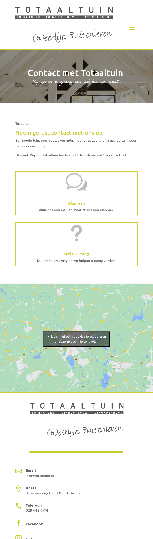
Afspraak (76, 202)
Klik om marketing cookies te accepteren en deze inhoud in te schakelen (76, 339)
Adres (31, 487)
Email (31, 470)
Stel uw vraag (76, 253)
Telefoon (34, 505)
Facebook (34, 523)
